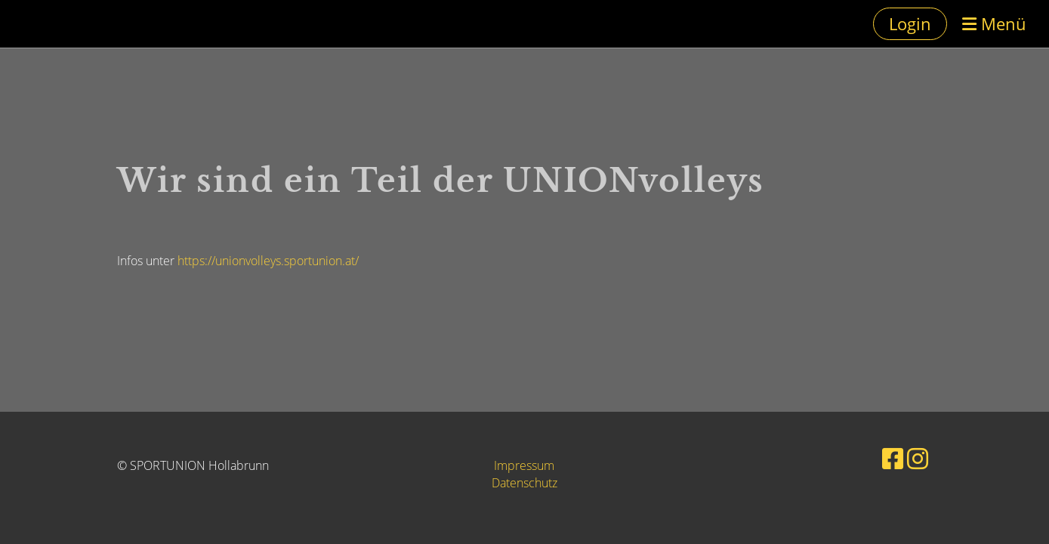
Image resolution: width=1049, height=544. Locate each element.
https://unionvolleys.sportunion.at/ (268, 260)
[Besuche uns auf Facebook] (892, 458)
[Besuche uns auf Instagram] (917, 458)
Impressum (524, 465)
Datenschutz (524, 482)
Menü (994, 23)
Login (910, 23)
